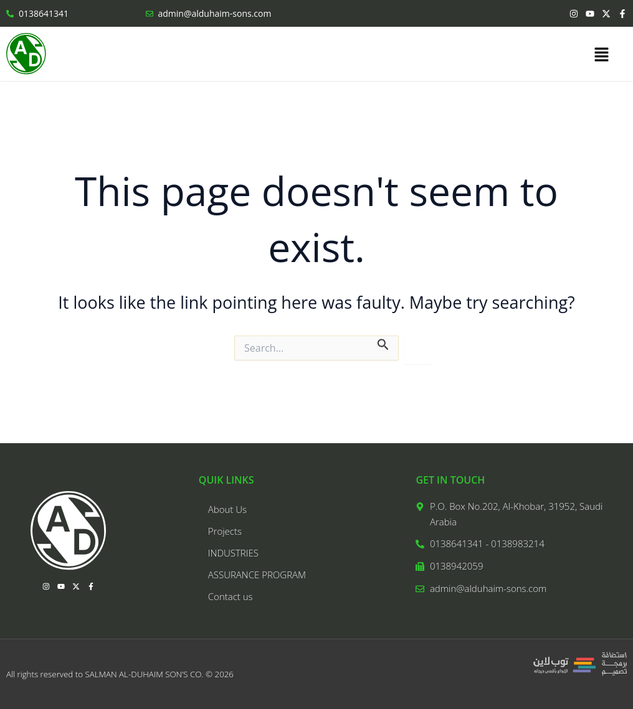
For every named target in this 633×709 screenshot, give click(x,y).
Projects (225, 531)
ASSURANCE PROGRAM (257, 574)
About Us (227, 509)
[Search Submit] (383, 343)
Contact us (230, 596)
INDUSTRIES (233, 553)
